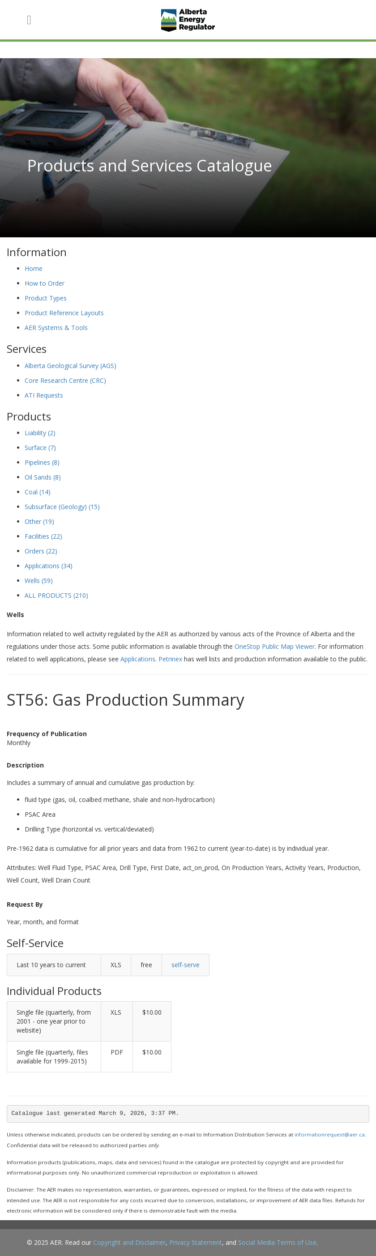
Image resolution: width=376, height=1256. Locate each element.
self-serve (185, 964)
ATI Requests (44, 395)
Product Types (46, 298)
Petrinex (170, 659)
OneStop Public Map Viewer (275, 646)
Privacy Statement (195, 1242)
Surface (40, 447)
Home (34, 268)
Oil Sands (43, 477)
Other (39, 521)
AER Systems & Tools (56, 327)
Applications (49, 566)
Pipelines (42, 462)
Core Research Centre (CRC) (65, 380)
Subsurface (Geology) (62, 506)
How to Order (44, 283)
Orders (41, 551)
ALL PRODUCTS (56, 595)
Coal (38, 492)
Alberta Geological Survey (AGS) (70, 365)
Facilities (43, 536)
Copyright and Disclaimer (129, 1242)
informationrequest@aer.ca (330, 1134)
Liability (40, 433)
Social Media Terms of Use (277, 1242)
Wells (39, 580)
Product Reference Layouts (64, 313)
